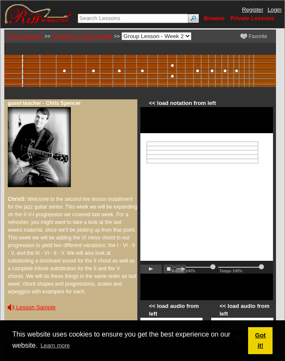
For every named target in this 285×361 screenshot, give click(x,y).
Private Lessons (252, 18)
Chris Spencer (25, 36)
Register (253, 9)
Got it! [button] (260, 340)
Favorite (253, 36)
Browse (214, 18)
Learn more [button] (55, 345)
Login (274, 9)
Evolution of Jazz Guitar (82, 36)
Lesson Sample (32, 307)
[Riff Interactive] (38, 14)
